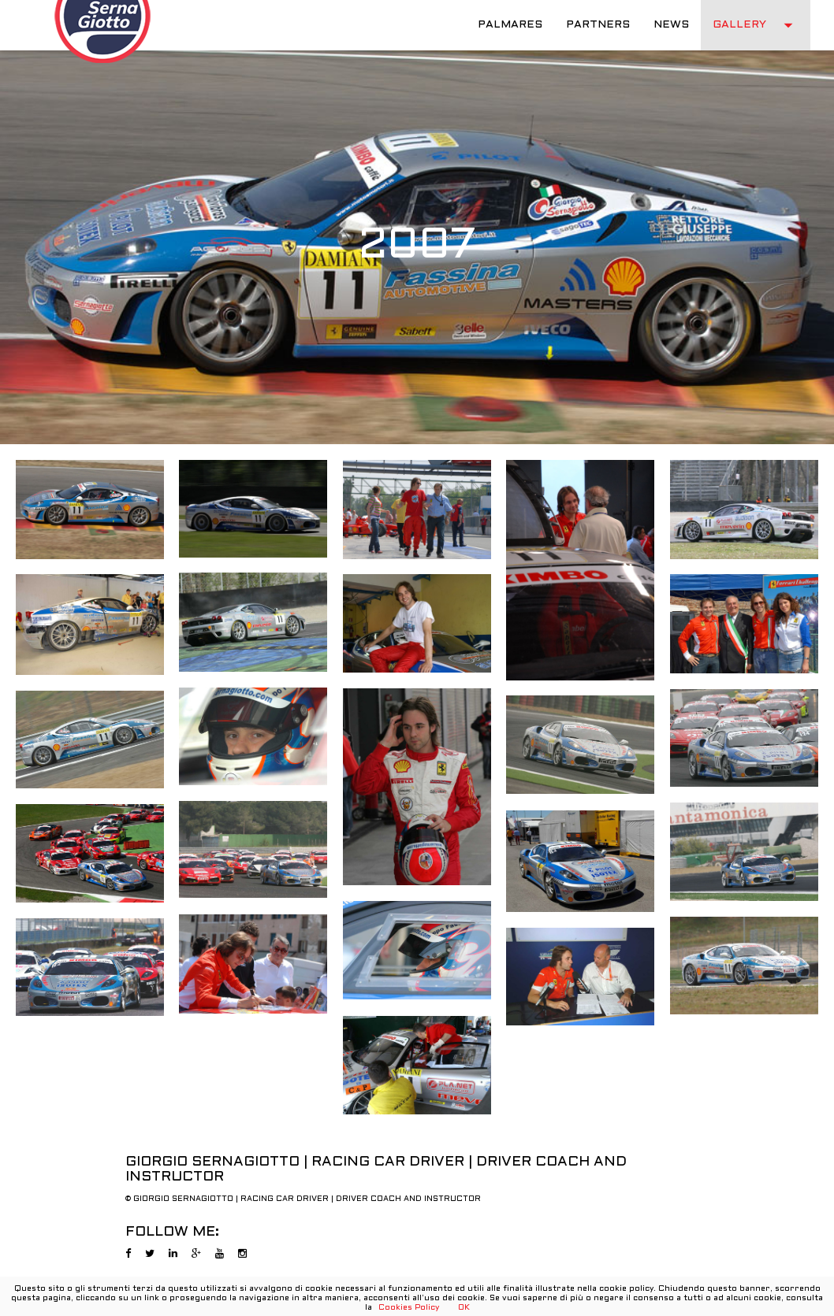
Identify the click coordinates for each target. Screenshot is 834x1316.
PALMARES (510, 25)
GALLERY (756, 25)
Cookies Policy (408, 1307)
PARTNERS (598, 25)
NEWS (671, 25)
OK (464, 1307)
